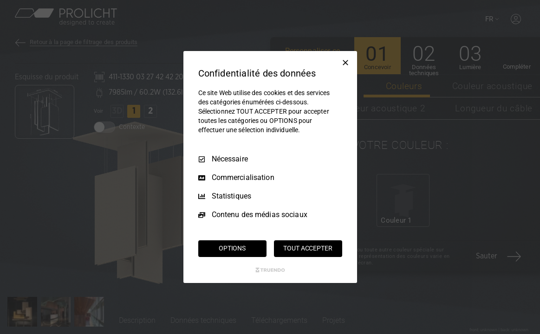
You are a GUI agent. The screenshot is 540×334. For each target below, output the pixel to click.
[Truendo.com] (270, 270)
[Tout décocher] (345, 62)
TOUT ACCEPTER (307, 248)
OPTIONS (232, 248)
